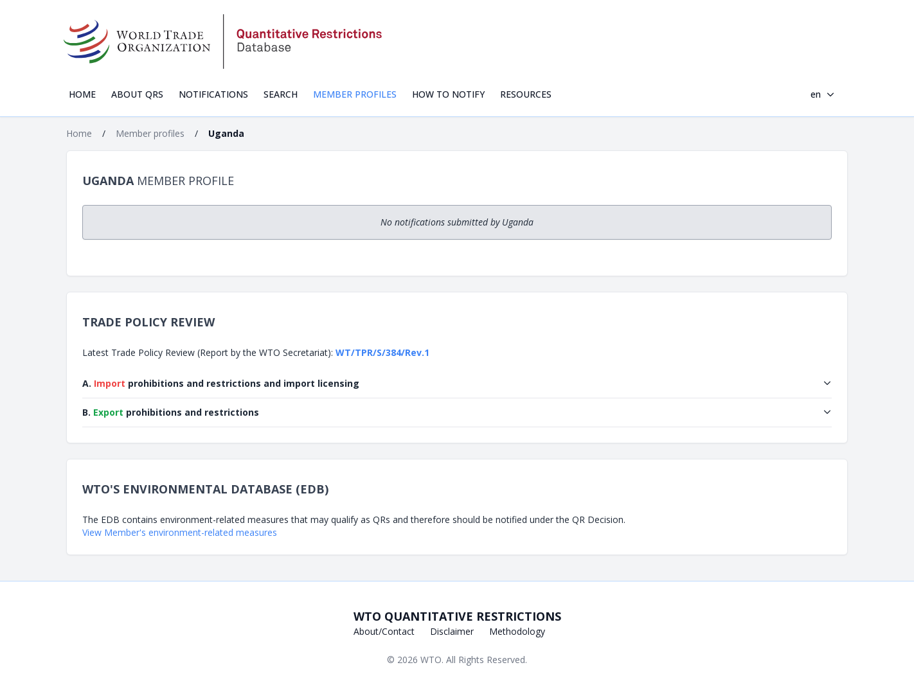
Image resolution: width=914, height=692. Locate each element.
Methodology (517, 631)
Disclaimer (452, 631)
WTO (431, 659)
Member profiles (355, 94)
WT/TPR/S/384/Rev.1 (382, 352)
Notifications (213, 94)
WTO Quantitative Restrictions (457, 616)
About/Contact (384, 631)
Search (281, 94)
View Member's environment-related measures (179, 532)
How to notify (448, 94)
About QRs (137, 94)
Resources (525, 94)
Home (82, 94)
